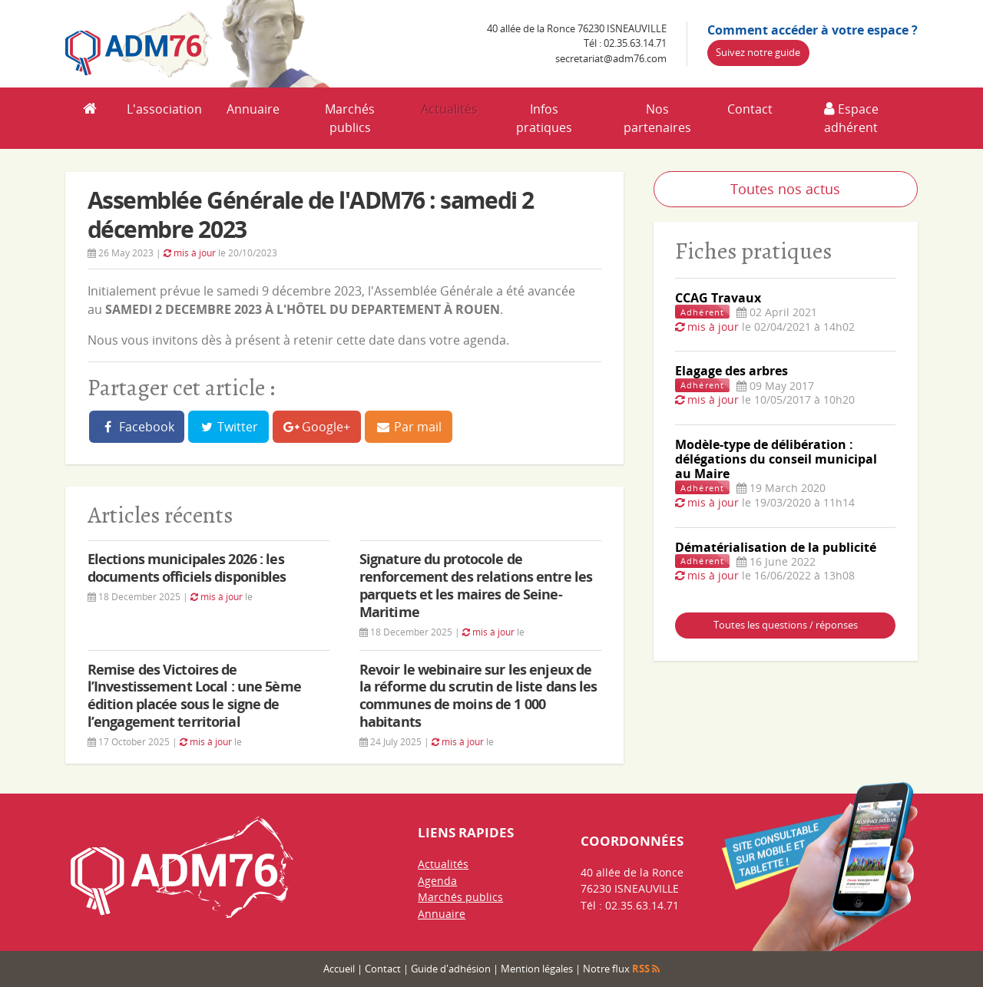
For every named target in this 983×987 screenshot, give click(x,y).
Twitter (229, 426)
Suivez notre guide (758, 52)
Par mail (409, 426)
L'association (164, 109)
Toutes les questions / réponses (785, 625)
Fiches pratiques (753, 250)
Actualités (449, 109)
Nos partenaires (657, 118)
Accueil (339, 968)
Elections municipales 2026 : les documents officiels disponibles (187, 568)
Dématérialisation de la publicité (775, 547)
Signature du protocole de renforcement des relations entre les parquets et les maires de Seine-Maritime (475, 585)
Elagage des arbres (731, 370)
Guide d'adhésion (451, 968)
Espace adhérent (851, 118)
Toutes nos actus (785, 189)
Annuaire (253, 109)
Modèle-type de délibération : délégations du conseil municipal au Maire (776, 459)
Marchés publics (350, 118)
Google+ (317, 426)
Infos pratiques (544, 118)
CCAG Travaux (718, 297)
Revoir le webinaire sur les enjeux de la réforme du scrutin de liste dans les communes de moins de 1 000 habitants (478, 695)
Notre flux (621, 968)
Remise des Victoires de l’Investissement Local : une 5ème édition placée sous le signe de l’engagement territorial (194, 695)
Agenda (437, 880)
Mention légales (537, 968)
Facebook (137, 426)
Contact (750, 109)
